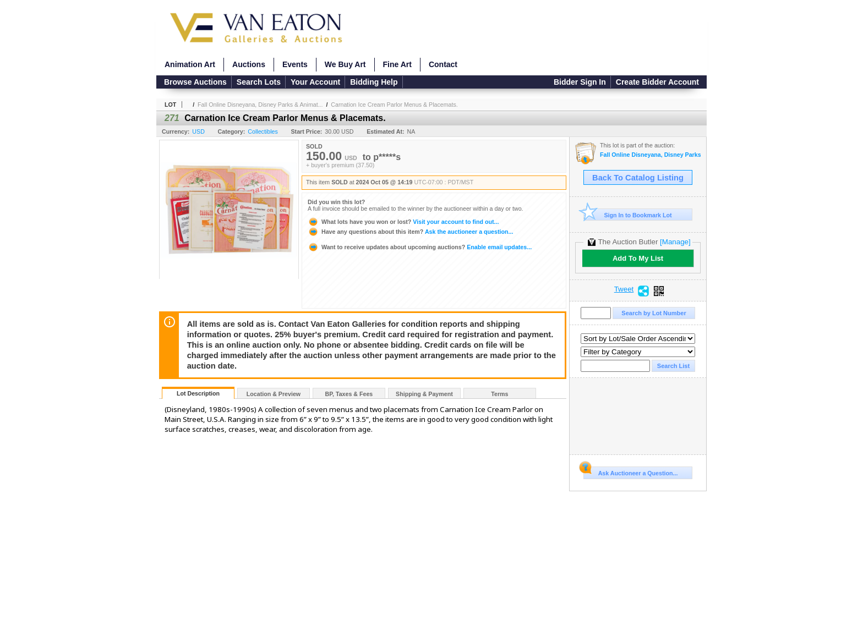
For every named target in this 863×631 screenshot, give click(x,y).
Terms (499, 394)
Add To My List (638, 258)
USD (198, 131)
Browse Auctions (195, 82)
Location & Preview (274, 394)
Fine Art (397, 64)
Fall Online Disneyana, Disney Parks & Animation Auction (650, 155)
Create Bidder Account (657, 82)
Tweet (624, 289)
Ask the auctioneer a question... (410, 231)
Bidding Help (373, 82)
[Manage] (675, 242)
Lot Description (198, 393)
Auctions (248, 64)
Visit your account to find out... (403, 221)
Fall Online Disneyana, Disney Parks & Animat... (260, 104)
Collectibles (263, 131)
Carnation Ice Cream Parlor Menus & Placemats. (394, 104)
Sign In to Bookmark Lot (627, 214)
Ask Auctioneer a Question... (630, 471)
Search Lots (259, 82)
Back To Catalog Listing (638, 177)
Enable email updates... (420, 247)
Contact (443, 64)
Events (295, 64)
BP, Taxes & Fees (349, 394)
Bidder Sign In (580, 82)
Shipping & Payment (424, 394)
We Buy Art (345, 64)
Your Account (315, 82)
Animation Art (190, 64)
